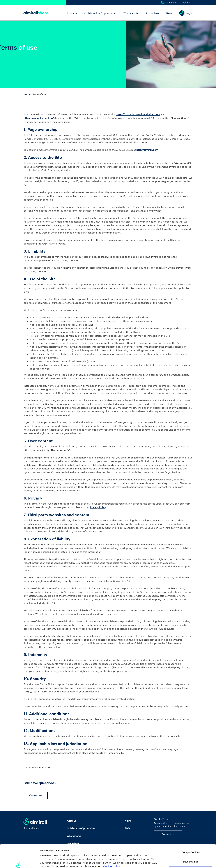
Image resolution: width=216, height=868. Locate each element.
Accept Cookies (191, 829)
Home (26, 94)
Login (189, 13)
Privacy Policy (98, 507)
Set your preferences (160, 862)
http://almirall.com (147, 149)
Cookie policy (111, 843)
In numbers (152, 13)
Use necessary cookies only (190, 847)
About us (72, 13)
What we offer (131, 13)
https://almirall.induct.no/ (39, 118)
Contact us (171, 2)
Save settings (190, 838)
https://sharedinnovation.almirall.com (138, 114)
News (169, 13)
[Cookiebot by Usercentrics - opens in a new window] (19, 861)
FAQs (190, 2)
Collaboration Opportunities (100, 13)
